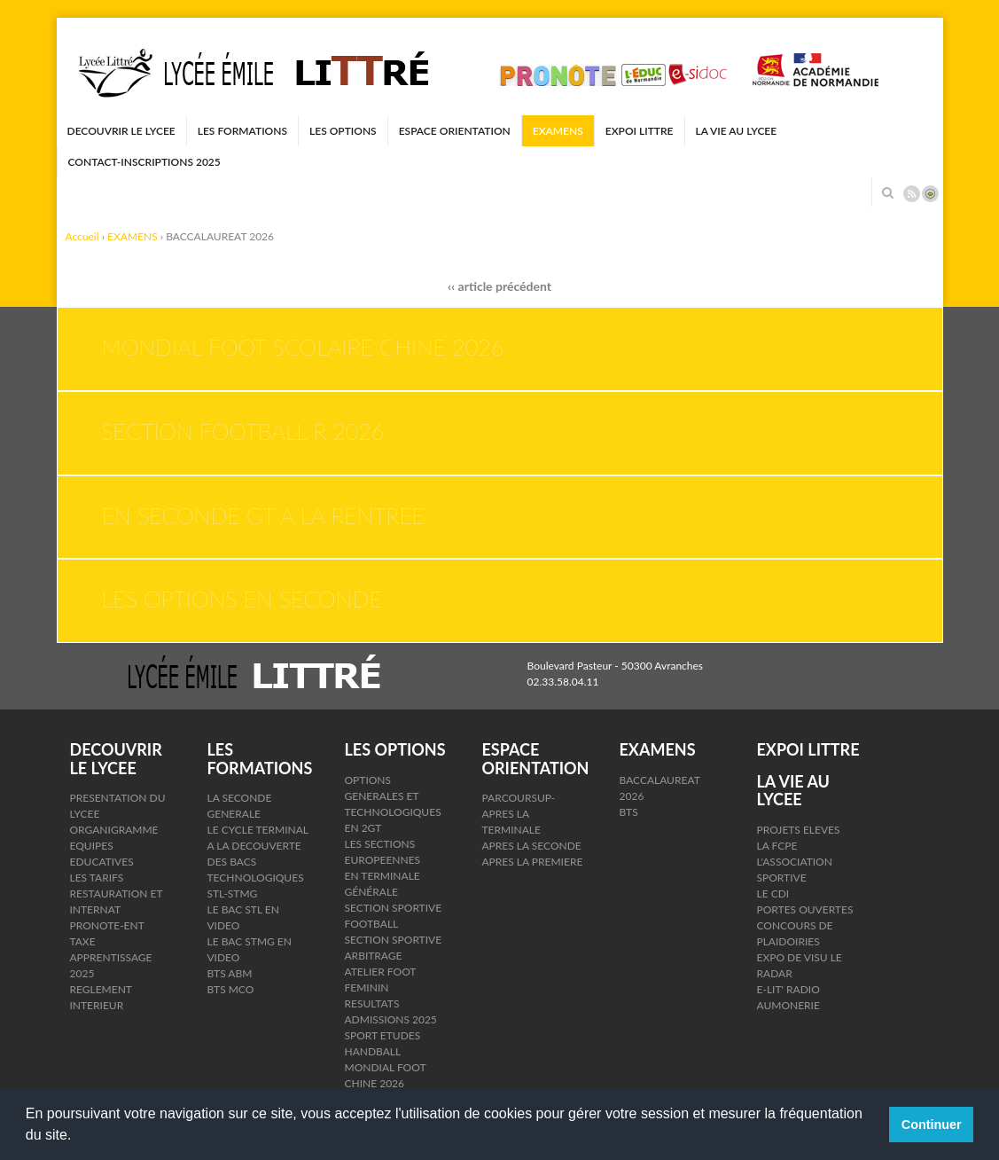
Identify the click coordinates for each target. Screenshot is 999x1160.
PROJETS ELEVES (798, 829)
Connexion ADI (930, 193)
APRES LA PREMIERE (532, 861)
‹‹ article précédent (499, 286)
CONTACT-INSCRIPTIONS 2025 (144, 162)
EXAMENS (558, 130)
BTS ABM (230, 973)
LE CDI (773, 893)
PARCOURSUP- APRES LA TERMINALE (519, 813)
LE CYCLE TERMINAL (258, 829)
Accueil (82, 236)
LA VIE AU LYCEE (736, 130)
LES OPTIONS (343, 130)
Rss (911, 193)
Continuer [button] (931, 1124)
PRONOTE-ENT (107, 925)
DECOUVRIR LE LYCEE (121, 130)
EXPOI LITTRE (639, 130)
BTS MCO (230, 989)
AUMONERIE (788, 1005)
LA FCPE (777, 845)
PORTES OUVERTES (805, 909)
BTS (629, 812)
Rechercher (888, 192)
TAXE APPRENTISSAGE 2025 (111, 957)
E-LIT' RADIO (788, 989)
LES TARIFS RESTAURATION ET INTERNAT (116, 893)
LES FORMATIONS (242, 130)
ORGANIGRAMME (114, 829)
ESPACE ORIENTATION (455, 130)
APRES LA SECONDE (531, 845)
